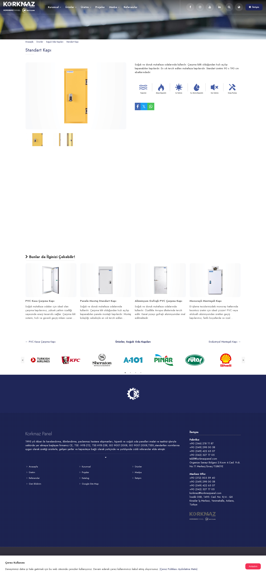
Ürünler (70, 7)
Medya (114, 7)
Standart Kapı (38, 50)
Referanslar (130, 7)
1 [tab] (125, 373)
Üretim (86, 7)
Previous (22, 360)
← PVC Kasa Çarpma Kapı (40, 342)
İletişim (255, 7)
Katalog (85, 478)
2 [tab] (130, 373)
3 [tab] (135, 373)
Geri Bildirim (35, 483)
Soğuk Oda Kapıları (138, 342)
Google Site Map (90, 483)
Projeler (100, 7)
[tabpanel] (40, 360)
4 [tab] (141, 373)
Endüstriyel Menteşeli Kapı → (225, 342)
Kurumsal (54, 7)
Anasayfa (33, 466)
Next (243, 360)
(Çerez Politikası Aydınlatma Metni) (178, 569)
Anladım (253, 566)
